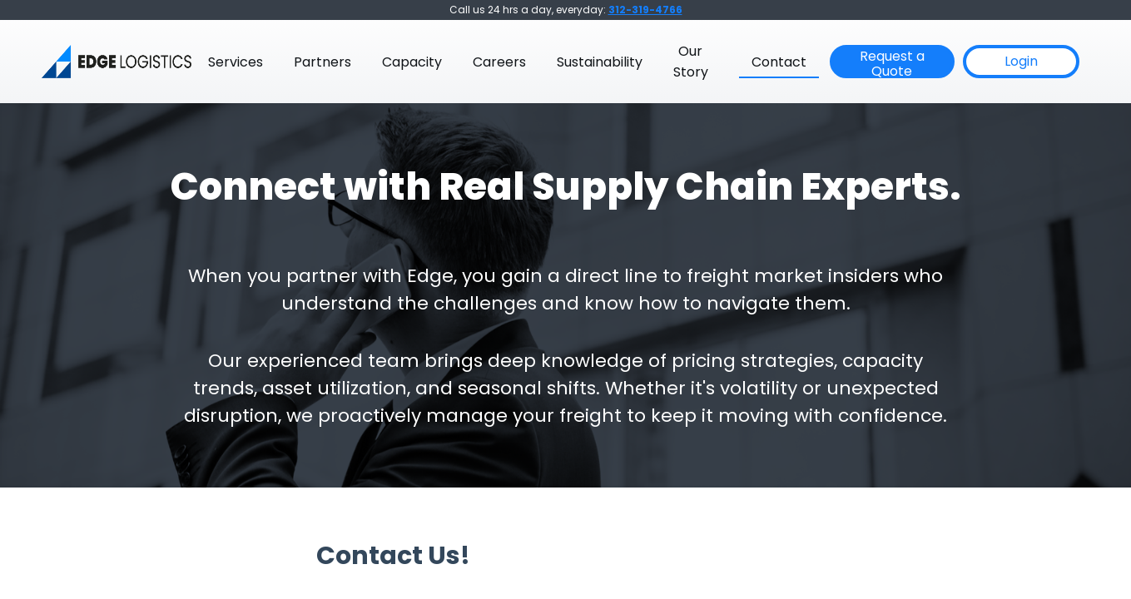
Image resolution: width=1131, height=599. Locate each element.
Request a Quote (892, 62)
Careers (499, 62)
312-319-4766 (645, 9)
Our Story (690, 62)
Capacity (412, 62)
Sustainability (599, 62)
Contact (779, 62)
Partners (322, 62)
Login (1021, 61)
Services (235, 62)
